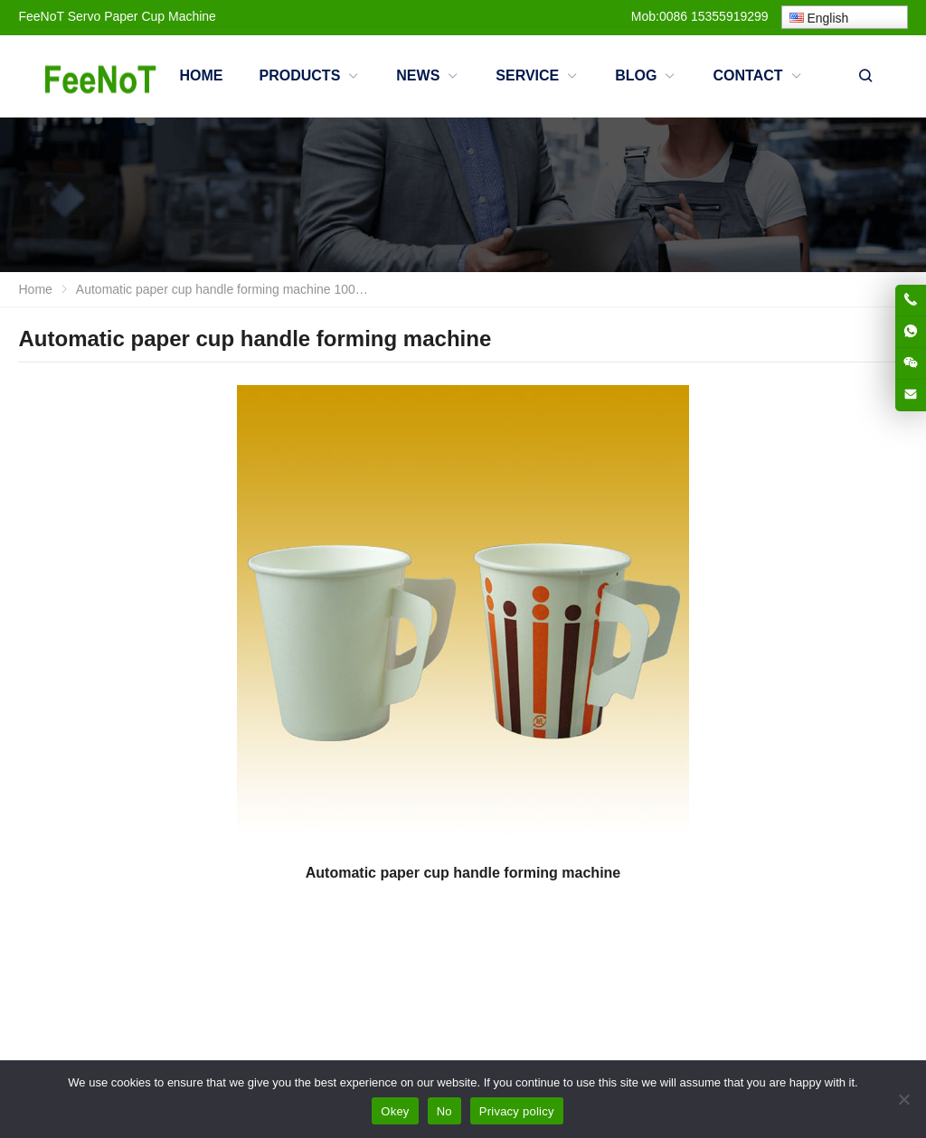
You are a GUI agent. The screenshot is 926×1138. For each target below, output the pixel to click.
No (444, 1111)
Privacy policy (516, 1111)
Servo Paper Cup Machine (142, 16)
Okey (395, 1111)
